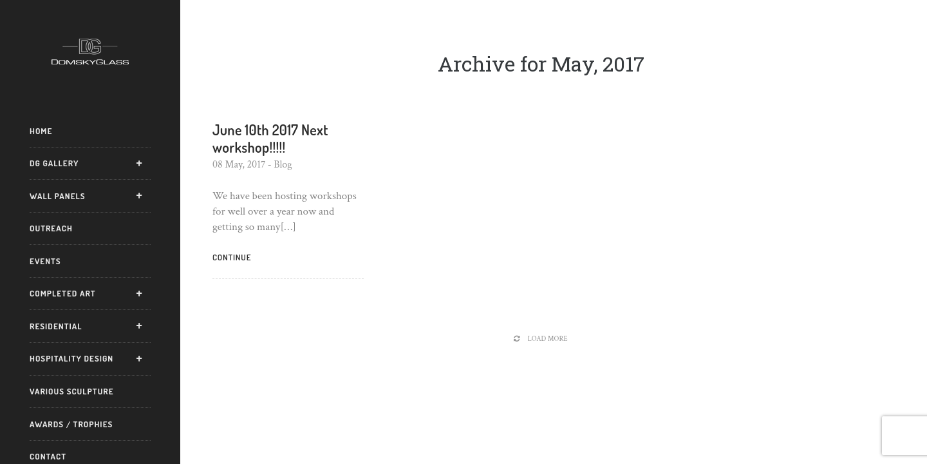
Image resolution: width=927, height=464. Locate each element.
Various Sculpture (72, 391)
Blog (283, 164)
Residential (56, 326)
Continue (231, 257)
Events (45, 261)
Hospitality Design (71, 358)
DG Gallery (54, 163)
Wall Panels (58, 196)
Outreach (51, 228)
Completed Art (63, 293)
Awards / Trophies (71, 424)
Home (41, 131)
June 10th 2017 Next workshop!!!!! (270, 138)
